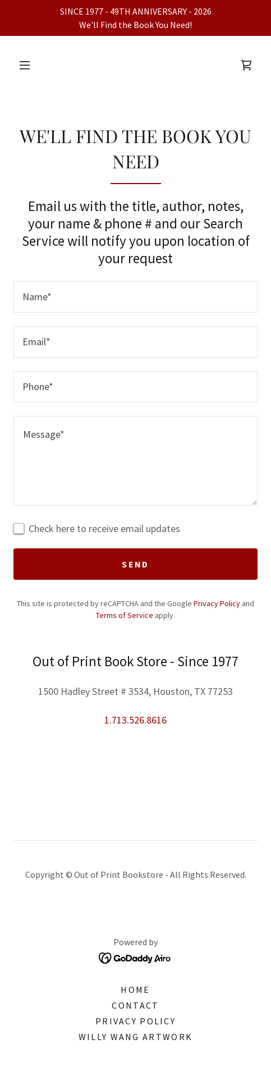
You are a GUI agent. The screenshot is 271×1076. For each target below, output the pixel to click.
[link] (246, 65)
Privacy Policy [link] (217, 603)
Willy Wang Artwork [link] (135, 1036)
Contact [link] (135, 1005)
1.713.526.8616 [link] (135, 719)
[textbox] (135, 297)
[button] (24, 65)
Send (135, 564)
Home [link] (135, 989)
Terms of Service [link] (124, 615)
